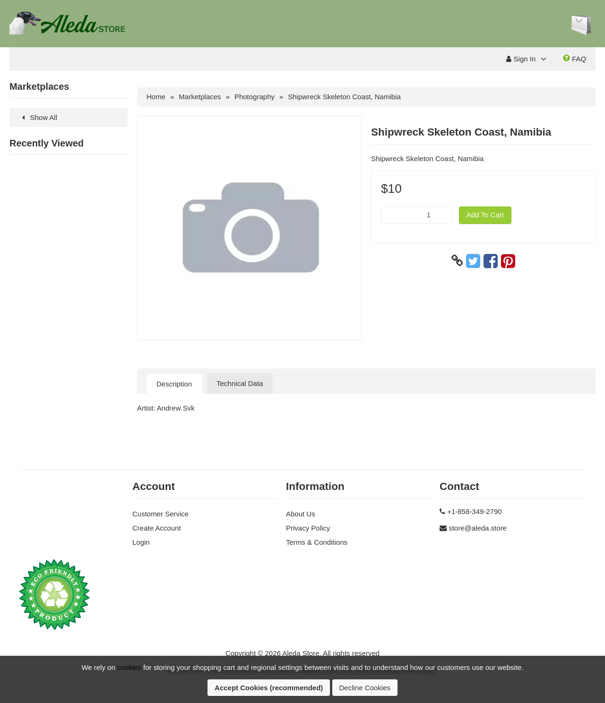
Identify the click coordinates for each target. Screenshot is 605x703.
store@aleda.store (478, 528)
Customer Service (160, 514)
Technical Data (239, 383)
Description (174, 384)
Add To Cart (485, 215)
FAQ (574, 58)
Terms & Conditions (316, 542)
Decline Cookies (364, 688)
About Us (300, 514)
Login (141, 542)
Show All (38, 117)
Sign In (521, 59)
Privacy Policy (308, 528)
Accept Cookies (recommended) (269, 688)
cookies (129, 667)
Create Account (156, 528)
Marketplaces (200, 97)
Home (156, 97)
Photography (254, 97)
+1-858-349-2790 (474, 511)
